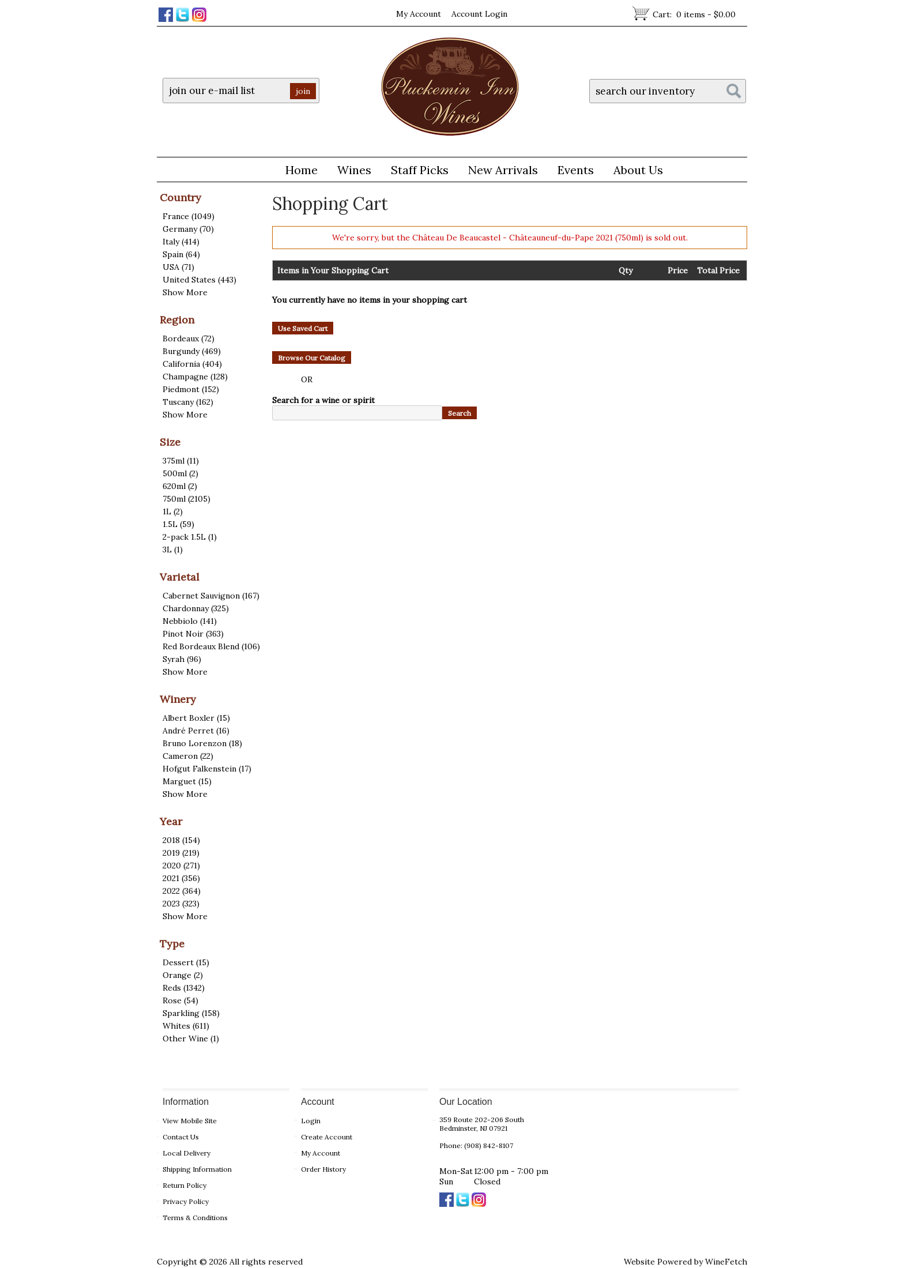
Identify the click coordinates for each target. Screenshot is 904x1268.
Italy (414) (181, 241)
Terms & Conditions (195, 1217)
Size (170, 442)
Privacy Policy (186, 1201)
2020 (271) (181, 865)
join (303, 91)
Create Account (326, 1136)
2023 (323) (181, 903)
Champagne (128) (195, 376)
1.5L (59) (178, 524)
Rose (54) (180, 1000)
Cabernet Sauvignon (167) (211, 595)
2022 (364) (182, 891)
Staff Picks (420, 170)
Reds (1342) (184, 988)
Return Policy (184, 1185)
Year (171, 821)
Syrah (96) (182, 659)
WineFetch (726, 1261)
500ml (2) (180, 473)
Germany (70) (188, 229)
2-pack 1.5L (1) (190, 537)
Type (172, 943)
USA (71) (178, 267)
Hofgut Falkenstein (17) (207, 768)
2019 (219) (181, 853)
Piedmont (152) (191, 389)
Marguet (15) (187, 781)
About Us (634, 171)
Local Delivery (186, 1153)
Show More (185, 292)
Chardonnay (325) (196, 608)
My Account (418, 14)
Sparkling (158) (191, 1013)
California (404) (192, 364)
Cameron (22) (188, 756)
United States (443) (199, 279)
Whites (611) (186, 1026)
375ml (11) (181, 461)
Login (311, 1120)
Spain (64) (181, 254)
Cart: (694, 14)
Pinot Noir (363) (193, 634)
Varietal (179, 577)
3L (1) (173, 549)
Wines (349, 171)
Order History (323, 1169)
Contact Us (181, 1136)
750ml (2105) (186, 499)
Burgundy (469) (192, 351)
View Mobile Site (190, 1120)
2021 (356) (181, 878)
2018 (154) (181, 840)
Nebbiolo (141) (190, 621)
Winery (178, 699)
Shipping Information (197, 1169)
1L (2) (173, 511)
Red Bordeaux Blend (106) (211, 646)
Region (177, 319)
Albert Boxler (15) (196, 718)
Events (576, 170)
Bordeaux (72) (188, 338)
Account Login (479, 14)
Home (301, 170)
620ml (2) (180, 486)
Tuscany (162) (188, 402)
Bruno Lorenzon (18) (202, 743)
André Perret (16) (196, 730)
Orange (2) (183, 975)
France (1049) (188, 216)
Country (180, 197)
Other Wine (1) (191, 1038)
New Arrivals (503, 170)
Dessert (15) (186, 962)
